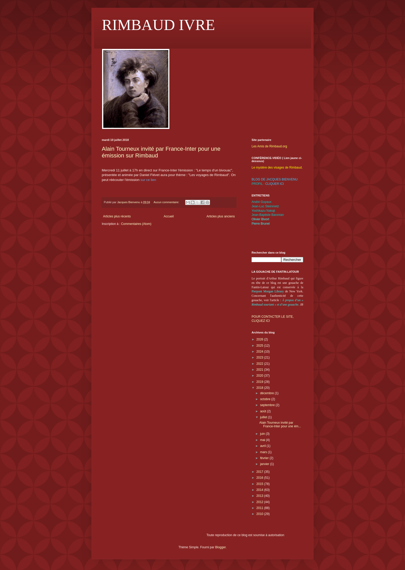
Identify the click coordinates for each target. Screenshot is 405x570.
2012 (260, 502)
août (263, 411)
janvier (265, 464)
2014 (260, 490)
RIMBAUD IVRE (158, 24)
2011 (260, 508)
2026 (260, 339)
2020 (260, 375)
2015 (260, 484)
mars (264, 452)
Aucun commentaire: (167, 202)
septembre (268, 405)
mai (263, 440)
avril (263, 446)
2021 (260, 369)
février (265, 458)
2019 (260, 382)
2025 (260, 345)
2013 (260, 496)
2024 (260, 351)
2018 (260, 388)
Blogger (220, 547)
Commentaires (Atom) (136, 224)
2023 (260, 357)
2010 (260, 514)
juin (263, 434)
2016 (260, 478)
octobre (265, 399)
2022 (260, 364)
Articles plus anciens (221, 216)
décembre (267, 393)
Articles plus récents (117, 216)
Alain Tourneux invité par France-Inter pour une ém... (280, 424)
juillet (264, 417)
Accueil (169, 216)
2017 (260, 472)
